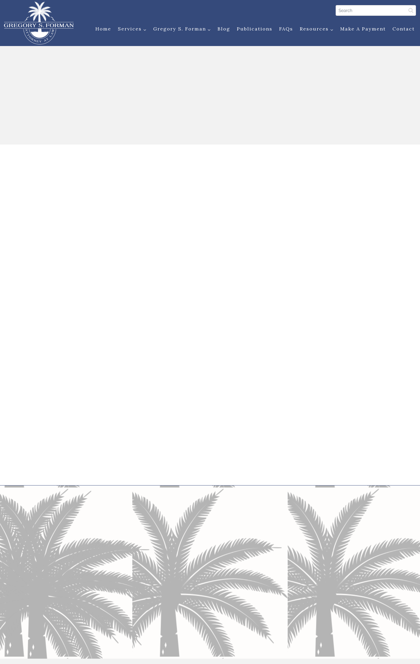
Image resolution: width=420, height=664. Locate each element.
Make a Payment (363, 29)
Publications (254, 29)
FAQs (286, 29)
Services (132, 29)
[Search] (376, 10)
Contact (403, 29)
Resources (316, 29)
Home (103, 29)
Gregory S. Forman (182, 29)
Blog (224, 29)
